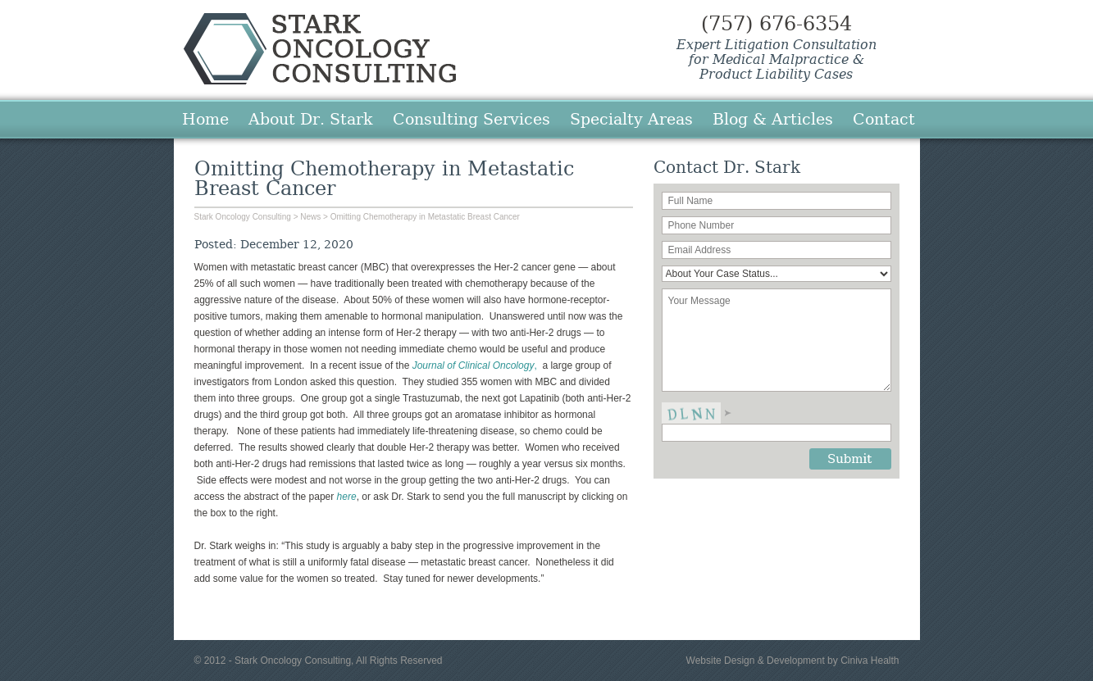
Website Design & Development (755, 660)
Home (205, 119)
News (310, 216)
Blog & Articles (773, 119)
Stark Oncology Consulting (320, 48)
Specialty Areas (631, 119)
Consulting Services (471, 119)
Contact (884, 119)
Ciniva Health (869, 660)
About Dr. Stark (310, 119)
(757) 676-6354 (776, 23)
